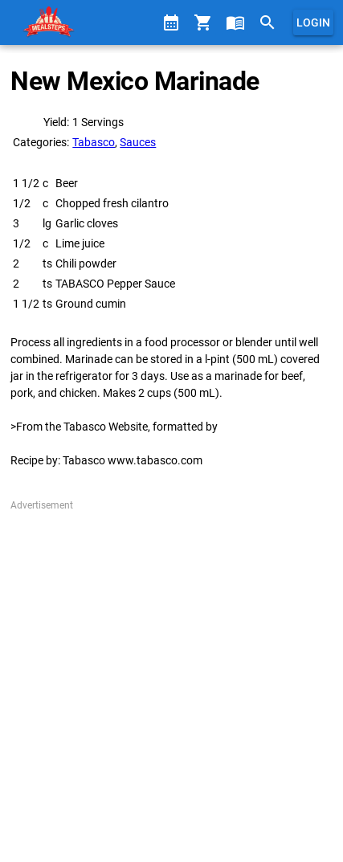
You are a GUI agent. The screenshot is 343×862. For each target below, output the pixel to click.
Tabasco (93, 142)
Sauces (138, 142)
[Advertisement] (171, 684)
